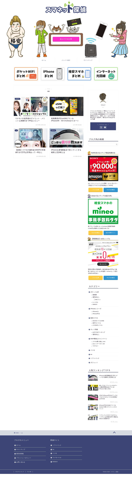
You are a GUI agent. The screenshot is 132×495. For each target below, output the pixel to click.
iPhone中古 (96, 312)
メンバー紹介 (66, 60)
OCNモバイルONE (98, 319)
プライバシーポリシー (23, 457)
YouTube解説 (111, 189)
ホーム (44, 60)
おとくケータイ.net (99, 342)
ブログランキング (19, 470)
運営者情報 (20, 452)
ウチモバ (95, 345)
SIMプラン (98, 298)
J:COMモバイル (97, 324)
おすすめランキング (99, 331)
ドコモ (93, 349)
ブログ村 (29, 470)
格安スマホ (94, 317)
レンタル (95, 301)
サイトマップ (88, 60)
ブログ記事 (95, 189)
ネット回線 (94, 328)
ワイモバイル (57, 456)
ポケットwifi (95, 291)
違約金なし (96, 296)
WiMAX (95, 303)
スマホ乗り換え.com (99, 340)
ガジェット (94, 361)
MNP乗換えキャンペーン (99, 337)
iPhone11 (96, 310)
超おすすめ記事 (66, 39)
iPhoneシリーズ (96, 307)
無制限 (95, 293)
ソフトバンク (95, 357)
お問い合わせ (20, 461)
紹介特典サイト (110, 232)
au (91, 353)
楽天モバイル (97, 322)
